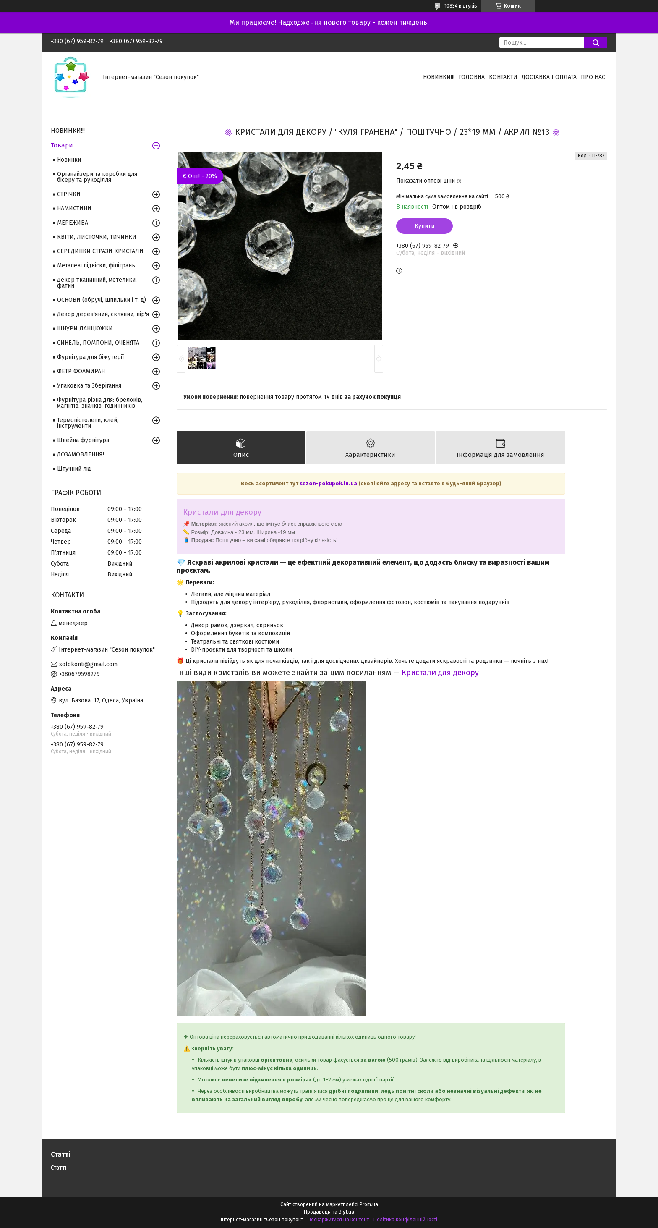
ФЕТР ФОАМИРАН (81, 371)
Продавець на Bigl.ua (329, 1212)
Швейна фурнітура (83, 440)
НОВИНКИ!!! (438, 77)
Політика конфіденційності (405, 1220)
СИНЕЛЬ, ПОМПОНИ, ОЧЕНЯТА (98, 342)
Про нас (593, 77)
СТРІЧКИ (69, 194)
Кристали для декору (440, 672)
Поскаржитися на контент (338, 1220)
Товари (62, 145)
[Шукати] (595, 42)
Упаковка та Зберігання (89, 385)
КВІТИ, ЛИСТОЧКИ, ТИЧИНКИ (96, 237)
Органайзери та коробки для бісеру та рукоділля (97, 176)
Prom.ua (369, 1205)
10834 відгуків (460, 6)
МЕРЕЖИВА (72, 222)
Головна (472, 77)
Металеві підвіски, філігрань (96, 265)
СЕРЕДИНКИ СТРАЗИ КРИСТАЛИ (100, 251)
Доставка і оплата (549, 77)
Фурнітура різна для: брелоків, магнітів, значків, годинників (99, 402)
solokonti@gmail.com (88, 664)
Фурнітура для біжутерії (90, 357)
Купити (424, 226)
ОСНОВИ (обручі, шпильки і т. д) (101, 300)
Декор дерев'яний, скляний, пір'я (103, 314)
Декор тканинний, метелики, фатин (97, 282)
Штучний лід (74, 468)
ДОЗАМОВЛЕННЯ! (80, 454)
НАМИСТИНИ (74, 208)
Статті (58, 1168)
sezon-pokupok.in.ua (329, 484)
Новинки (69, 159)
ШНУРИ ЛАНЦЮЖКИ (85, 328)
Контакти (503, 77)
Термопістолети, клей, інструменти (87, 422)
